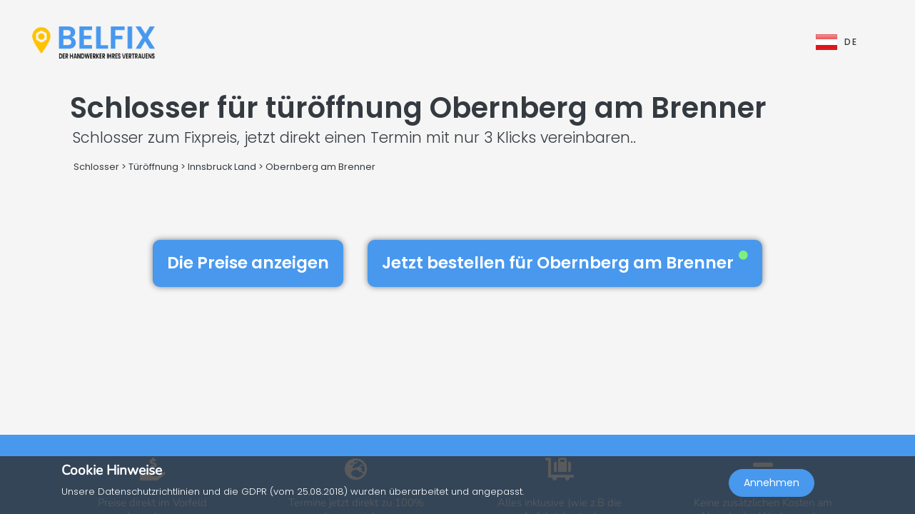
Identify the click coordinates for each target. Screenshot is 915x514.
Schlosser (96, 167)
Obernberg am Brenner (320, 167)
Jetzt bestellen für (565, 263)
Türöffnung (153, 167)
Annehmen (771, 482)
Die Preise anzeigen (248, 262)
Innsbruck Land (222, 167)
